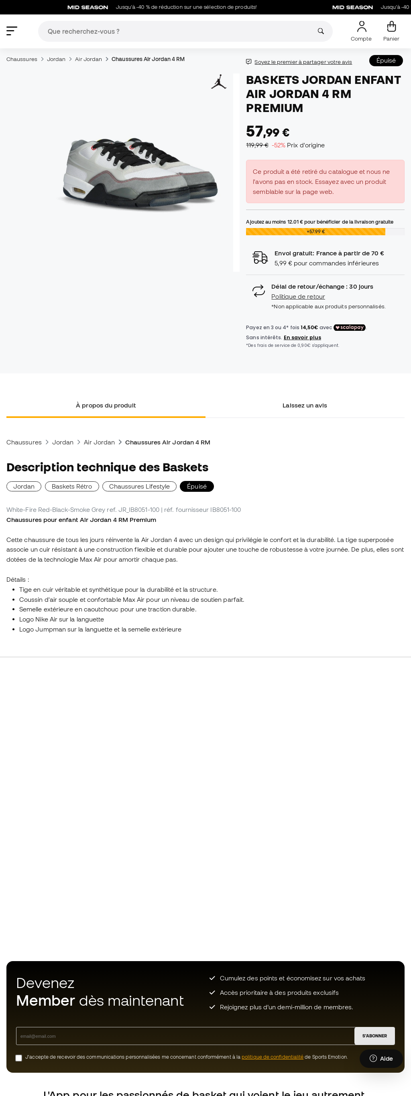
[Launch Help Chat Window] (381, 1058)
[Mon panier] (391, 31)
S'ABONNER (374, 1035)
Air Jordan (88, 59)
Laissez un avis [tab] (305, 405)
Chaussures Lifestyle (139, 486)
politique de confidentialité (272, 1056)
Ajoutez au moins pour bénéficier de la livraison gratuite (319, 221)
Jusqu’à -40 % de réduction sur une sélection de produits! (166, 7)
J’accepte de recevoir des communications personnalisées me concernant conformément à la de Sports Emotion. (186, 1056)
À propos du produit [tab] (106, 405)
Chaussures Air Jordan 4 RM (148, 59)
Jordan (56, 59)
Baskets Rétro (72, 486)
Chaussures (21, 59)
